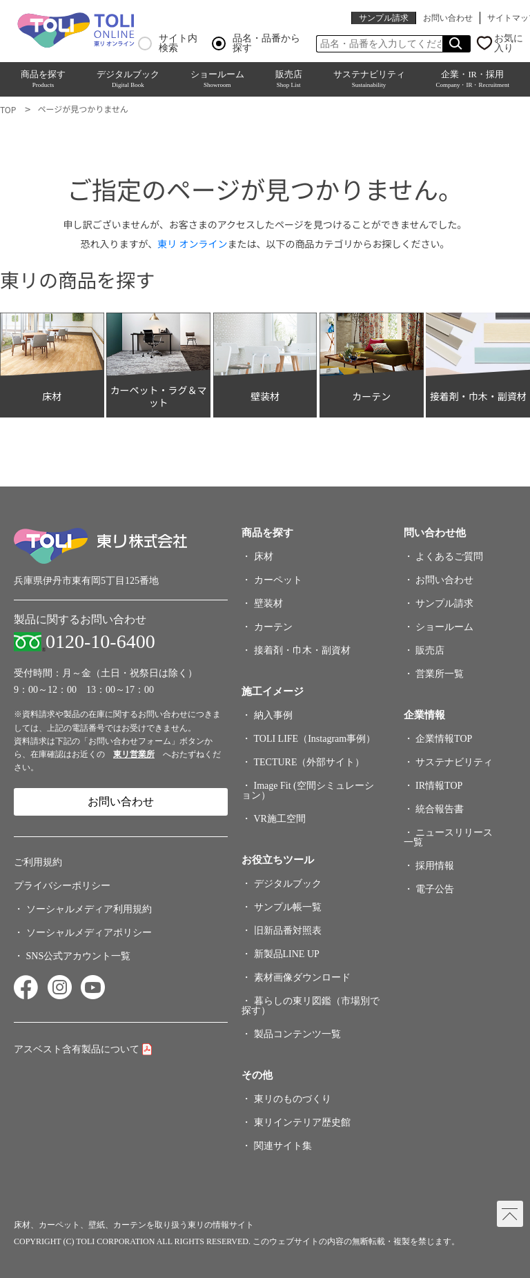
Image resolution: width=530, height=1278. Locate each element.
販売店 (288, 79)
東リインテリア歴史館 (302, 1122)
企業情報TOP (443, 739)
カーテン (273, 627)
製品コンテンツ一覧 (297, 1034)
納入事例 (273, 715)
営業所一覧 (439, 674)
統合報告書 (439, 809)
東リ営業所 (134, 754)
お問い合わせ (448, 18)
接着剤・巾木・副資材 (302, 650)
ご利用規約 (38, 862)
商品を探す (43, 79)
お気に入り (508, 43)
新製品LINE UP (287, 954)
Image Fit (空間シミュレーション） (308, 790)
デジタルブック (128, 79)
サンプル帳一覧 (288, 907)
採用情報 (434, 866)
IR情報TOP (438, 785)
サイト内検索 (167, 43)
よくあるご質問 (449, 556)
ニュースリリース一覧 (448, 837)
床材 (263, 556)
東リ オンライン (192, 243)
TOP (8, 109)
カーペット (278, 580)
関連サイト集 (283, 1146)
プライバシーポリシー (62, 886)
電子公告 (434, 889)
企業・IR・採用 (472, 79)
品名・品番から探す (256, 43)
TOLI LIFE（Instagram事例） (315, 739)
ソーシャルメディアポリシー (89, 932)
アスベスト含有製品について (76, 1049)
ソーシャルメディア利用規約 (89, 909)
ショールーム (217, 79)
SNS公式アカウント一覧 (78, 956)
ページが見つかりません (82, 109)
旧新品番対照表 (288, 930)
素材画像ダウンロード (302, 977)
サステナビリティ (369, 79)
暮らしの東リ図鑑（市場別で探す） (311, 1006)
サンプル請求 (384, 18)
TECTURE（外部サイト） (309, 762)
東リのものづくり (292, 1099)
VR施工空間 (280, 819)
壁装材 (268, 603)
